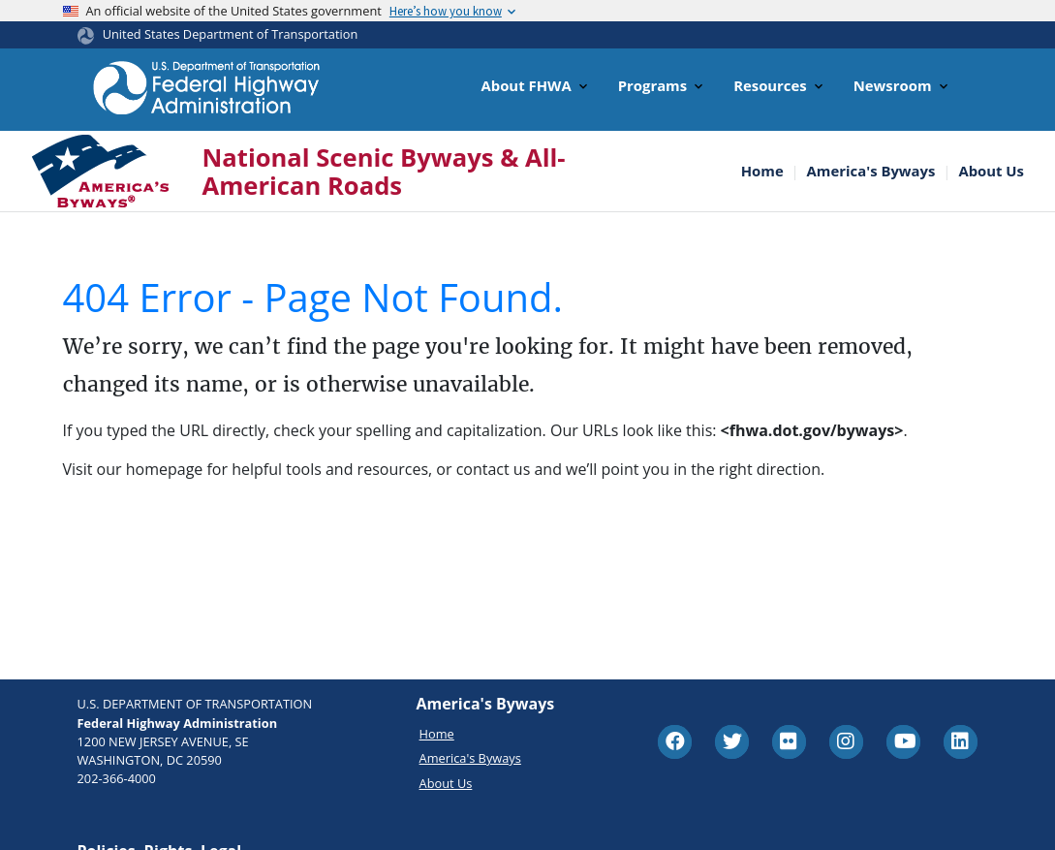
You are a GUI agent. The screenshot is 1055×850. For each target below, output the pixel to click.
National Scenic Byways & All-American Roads (384, 171)
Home (762, 171)
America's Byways (871, 171)
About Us (991, 171)
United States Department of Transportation (230, 34)
